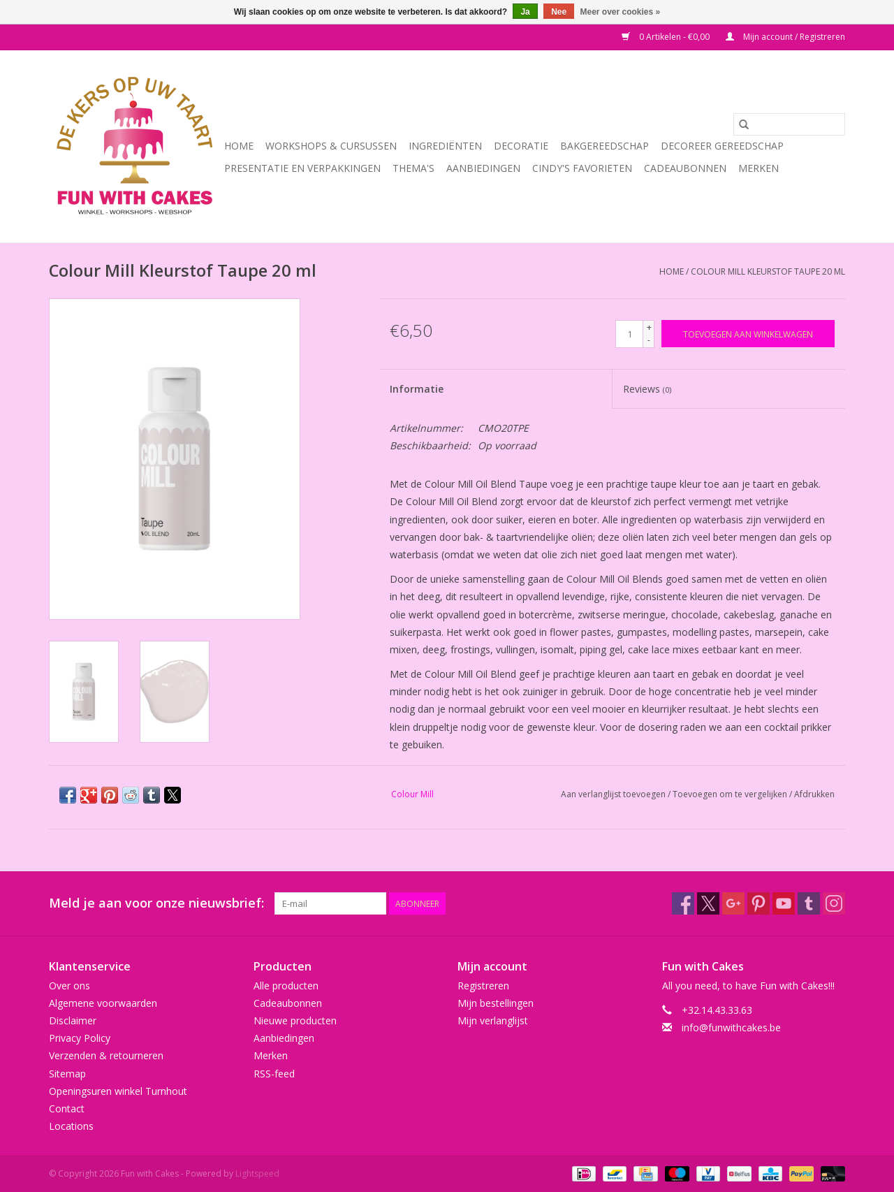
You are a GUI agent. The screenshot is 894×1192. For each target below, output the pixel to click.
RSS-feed (274, 1073)
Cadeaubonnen (685, 168)
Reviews (647, 388)
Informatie (417, 388)
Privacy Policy (79, 1038)
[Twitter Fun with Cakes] (708, 903)
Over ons (69, 985)
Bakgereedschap (604, 145)
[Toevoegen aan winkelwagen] (748, 333)
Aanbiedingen (483, 168)
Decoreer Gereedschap (722, 145)
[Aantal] (629, 334)
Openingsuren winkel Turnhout (118, 1091)
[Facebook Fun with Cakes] (683, 903)
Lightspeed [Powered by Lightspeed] (257, 1173)
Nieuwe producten (295, 1020)
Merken (758, 168)
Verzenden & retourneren (106, 1055)
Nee (558, 12)
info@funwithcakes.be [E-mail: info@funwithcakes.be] (731, 1027)
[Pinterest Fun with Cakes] (758, 903)
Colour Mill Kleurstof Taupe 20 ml (768, 271)
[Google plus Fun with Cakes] (733, 903)
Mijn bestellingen (495, 1003)
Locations (71, 1126)
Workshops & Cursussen (331, 145)
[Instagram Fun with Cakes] (834, 903)
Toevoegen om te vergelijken (731, 794)
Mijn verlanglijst (492, 1020)
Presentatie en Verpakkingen (302, 168)
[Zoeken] (789, 124)
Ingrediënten (445, 145)
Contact (67, 1108)
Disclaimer (72, 1020)
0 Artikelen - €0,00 (667, 37)
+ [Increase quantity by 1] (649, 327)
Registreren (483, 985)
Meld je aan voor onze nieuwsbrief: (156, 903)
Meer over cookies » (620, 12)
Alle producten (286, 985)
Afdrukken (814, 794)
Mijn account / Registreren (785, 37)
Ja (524, 12)
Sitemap (67, 1073)
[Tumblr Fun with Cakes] (809, 903)
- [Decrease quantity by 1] (648, 340)
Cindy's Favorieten (582, 168)
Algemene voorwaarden (103, 1003)
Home (239, 145)
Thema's (413, 168)
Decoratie (521, 145)
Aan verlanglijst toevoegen (614, 794)
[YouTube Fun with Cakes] (783, 903)
